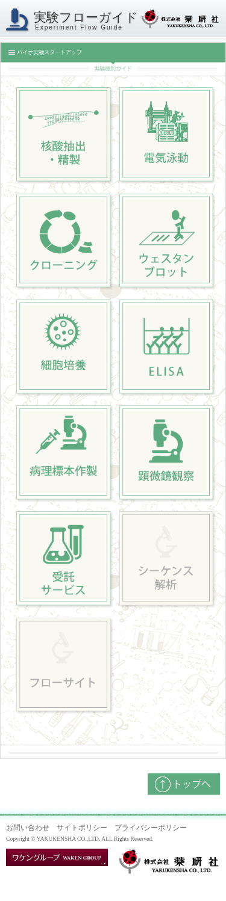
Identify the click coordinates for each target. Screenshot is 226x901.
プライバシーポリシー (151, 827)
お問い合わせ (27, 827)
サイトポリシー (82, 827)
